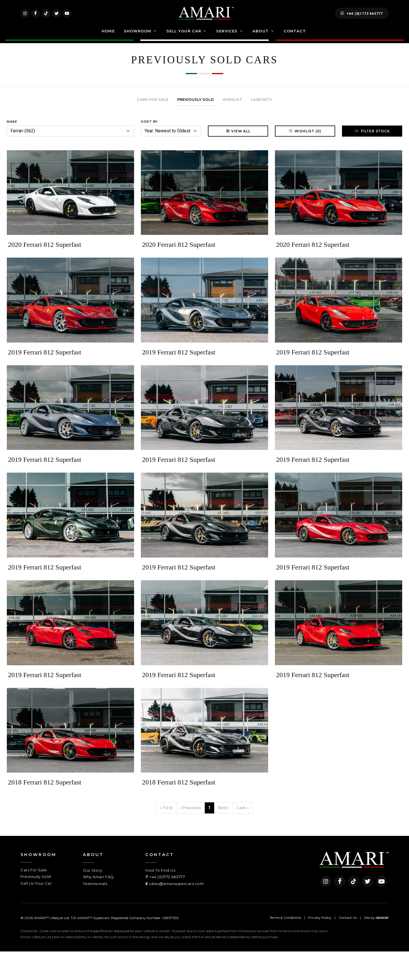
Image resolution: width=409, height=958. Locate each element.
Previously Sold (35, 883)
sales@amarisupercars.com (176, 890)
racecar (382, 924)
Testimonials (95, 890)
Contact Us (348, 924)
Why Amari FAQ (98, 883)
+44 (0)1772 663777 (362, 16)
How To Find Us (160, 876)
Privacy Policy (319, 924)
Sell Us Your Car (36, 890)
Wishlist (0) (305, 137)
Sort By (149, 128)
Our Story (92, 876)
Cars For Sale (33, 876)
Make (12, 128)
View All (238, 137)
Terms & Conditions (285, 924)
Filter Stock (372, 137)
